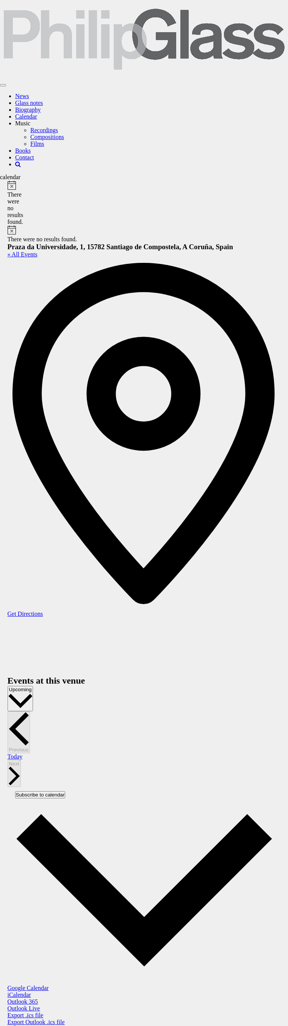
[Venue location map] (64, 645)
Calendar (26, 116)
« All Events (23, 254)
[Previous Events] (19, 732)
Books (23, 150)
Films (37, 144)
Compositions (47, 137)
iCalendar (19, 995)
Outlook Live (24, 1008)
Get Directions (25, 614)
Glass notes (29, 103)
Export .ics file (26, 1015)
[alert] (10, 203)
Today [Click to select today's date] (15, 756)
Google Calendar (28, 988)
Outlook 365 (23, 1001)
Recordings (44, 130)
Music (22, 123)
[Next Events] (14, 773)
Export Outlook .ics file (36, 1022)
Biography (28, 109)
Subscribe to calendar (40, 795)
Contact (24, 157)
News (22, 96)
